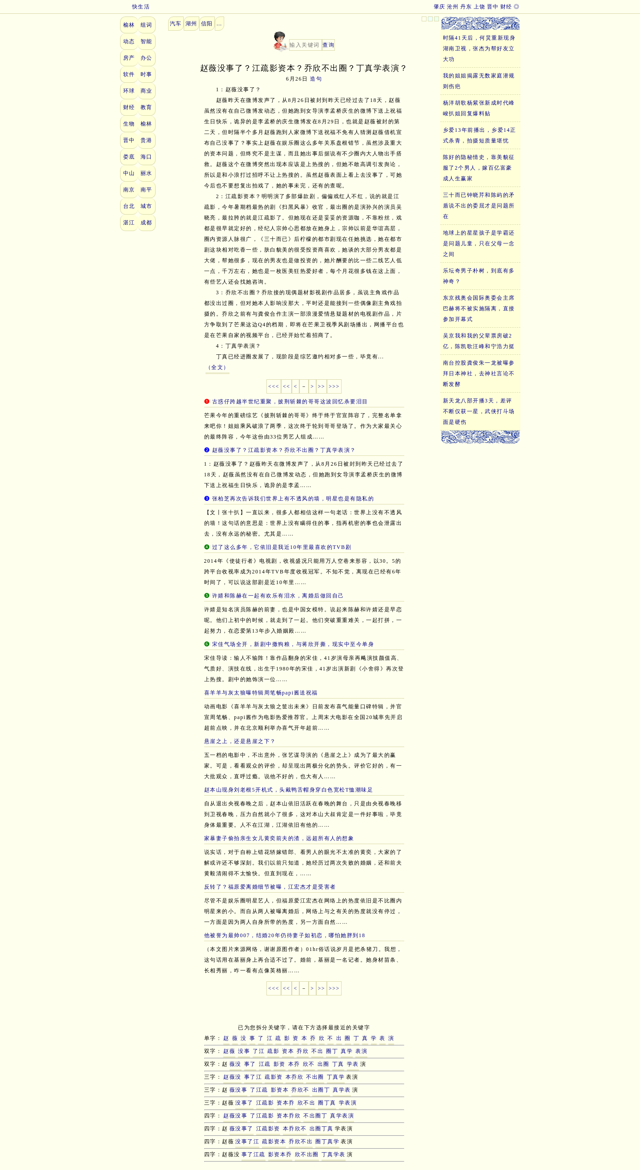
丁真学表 (334, 1154)
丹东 (466, 7)
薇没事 (238, 1090)
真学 (347, 1051)
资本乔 (286, 1103)
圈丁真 (327, 1103)
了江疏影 (262, 1116)
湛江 (129, 222)
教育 (147, 107)
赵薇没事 (235, 1116)
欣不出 (307, 1103)
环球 (129, 91)
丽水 (147, 173)
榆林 (129, 25)
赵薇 (229, 1051)
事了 (250, 1064)
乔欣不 (300, 1090)
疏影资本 (274, 1141)
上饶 (480, 7)
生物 (129, 124)
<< (286, 386)
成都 (147, 222)
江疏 (265, 1064)
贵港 (147, 140)
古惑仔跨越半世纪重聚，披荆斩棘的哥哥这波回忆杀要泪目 (290, 401)
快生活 (135, 7)
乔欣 (303, 1051)
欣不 (309, 1064)
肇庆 (440, 7)
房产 (129, 58)
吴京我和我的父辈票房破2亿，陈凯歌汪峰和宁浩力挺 (479, 341)
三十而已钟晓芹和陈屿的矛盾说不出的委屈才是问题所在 (479, 205)
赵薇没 (232, 1077)
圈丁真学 (327, 1141)
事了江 (253, 1077)
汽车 (176, 23)
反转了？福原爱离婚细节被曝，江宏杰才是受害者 (270, 887)
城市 (147, 206)
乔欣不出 (301, 1141)
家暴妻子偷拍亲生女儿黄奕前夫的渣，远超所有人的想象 (279, 838)
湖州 (191, 23)
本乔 (294, 1064)
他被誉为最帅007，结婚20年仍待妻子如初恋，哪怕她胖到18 (285, 935)
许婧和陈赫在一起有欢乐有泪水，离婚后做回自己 (278, 596)
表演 (361, 1051)
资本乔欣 (289, 1116)
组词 (147, 25)
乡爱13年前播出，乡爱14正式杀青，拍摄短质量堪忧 (479, 135)
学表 (353, 1064)
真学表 (342, 1090)
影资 (280, 1064)
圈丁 (332, 1051)
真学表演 (342, 1116)
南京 (129, 190)
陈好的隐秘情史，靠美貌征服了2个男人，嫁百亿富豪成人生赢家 (479, 168)
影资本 (280, 1090)
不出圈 (315, 1077)
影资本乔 (280, 1154)
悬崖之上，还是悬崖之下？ (240, 741)
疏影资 (274, 1077)
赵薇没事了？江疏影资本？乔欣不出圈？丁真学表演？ (284, 450)
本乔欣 (295, 1077)
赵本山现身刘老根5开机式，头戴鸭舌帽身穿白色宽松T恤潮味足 (289, 790)
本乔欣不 (295, 1128)
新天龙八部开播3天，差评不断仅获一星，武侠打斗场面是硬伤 (479, 411)
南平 (147, 190)
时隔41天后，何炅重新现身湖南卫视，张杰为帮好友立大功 (479, 48)
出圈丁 (321, 1090)
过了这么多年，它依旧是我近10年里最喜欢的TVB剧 (282, 547)
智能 (147, 41)
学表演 (348, 1103)
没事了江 (247, 1141)
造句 (316, 79)
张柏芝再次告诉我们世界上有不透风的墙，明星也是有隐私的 (293, 499)
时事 (147, 74)
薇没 (235, 1064)
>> (322, 386)
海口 (147, 157)
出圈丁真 (322, 1128)
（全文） (217, 367)
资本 (288, 1051)
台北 (129, 206)
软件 (129, 74)
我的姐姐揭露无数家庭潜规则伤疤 (479, 81)
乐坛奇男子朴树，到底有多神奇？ (479, 276)
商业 (147, 91)
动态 (129, 41)
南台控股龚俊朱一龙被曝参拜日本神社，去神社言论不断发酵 (479, 373)
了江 (259, 1051)
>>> (334, 386)
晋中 (493, 7)
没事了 (244, 1103)
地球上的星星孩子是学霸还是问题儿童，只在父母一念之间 (479, 243)
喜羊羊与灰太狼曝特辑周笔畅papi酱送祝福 (261, 693)
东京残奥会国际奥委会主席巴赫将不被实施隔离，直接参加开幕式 (479, 308)
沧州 (453, 7)
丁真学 (336, 1077)
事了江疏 (254, 1154)
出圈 (324, 1064)
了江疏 (259, 1090)
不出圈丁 (315, 1116)
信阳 (207, 23)
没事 (244, 1051)
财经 (506, 7)
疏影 (273, 1051)
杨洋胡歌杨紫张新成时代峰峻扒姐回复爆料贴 (479, 108)
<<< (273, 386)
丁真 (338, 1064)
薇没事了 (241, 1128)
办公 (147, 58)
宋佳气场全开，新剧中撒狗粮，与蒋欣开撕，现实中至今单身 (293, 644)
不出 (317, 1051)
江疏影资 (268, 1128)
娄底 (129, 157)
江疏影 (265, 1103)
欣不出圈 (307, 1154)
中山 (129, 173)
